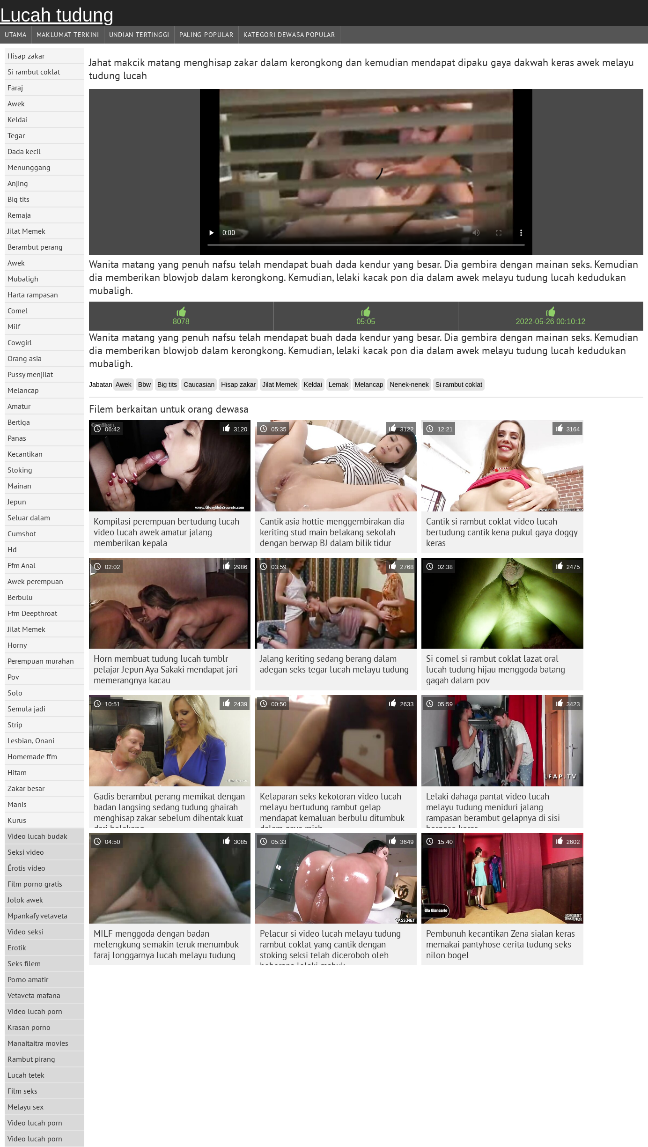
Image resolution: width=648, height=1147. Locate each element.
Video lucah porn (34, 1011)
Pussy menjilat (30, 374)
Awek (16, 103)
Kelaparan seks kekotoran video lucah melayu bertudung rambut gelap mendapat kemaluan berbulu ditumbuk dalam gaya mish (332, 809)
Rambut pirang (31, 1059)
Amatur (18, 406)
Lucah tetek (25, 1075)
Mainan (19, 485)
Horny (17, 645)
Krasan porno (29, 1027)
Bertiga (18, 422)
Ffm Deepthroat (32, 613)
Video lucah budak (37, 836)
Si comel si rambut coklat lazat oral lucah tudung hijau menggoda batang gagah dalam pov (495, 669)
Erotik (16, 947)
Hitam (17, 772)
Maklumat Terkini (68, 34)
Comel (17, 310)
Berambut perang (35, 247)
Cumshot (21, 533)
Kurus (16, 820)
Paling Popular (206, 34)
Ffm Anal (21, 565)
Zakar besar (25, 788)
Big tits (18, 199)
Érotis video (26, 868)
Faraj (15, 87)
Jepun (16, 501)
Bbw (144, 384)
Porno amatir (27, 979)
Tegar (16, 135)
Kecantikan (25, 454)
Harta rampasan (32, 294)
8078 (181, 322)
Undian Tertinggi (139, 34)
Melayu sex (25, 1106)
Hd (12, 549)
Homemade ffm (32, 756)
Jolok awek (25, 899)
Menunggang (29, 167)
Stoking (19, 469)
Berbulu (20, 597)
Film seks (22, 1090)
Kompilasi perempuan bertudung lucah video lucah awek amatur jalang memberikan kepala (166, 532)
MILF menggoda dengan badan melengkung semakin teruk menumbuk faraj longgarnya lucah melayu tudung (166, 944)
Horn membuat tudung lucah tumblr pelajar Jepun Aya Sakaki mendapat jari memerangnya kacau (166, 669)
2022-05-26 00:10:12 (551, 322)
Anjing (17, 183)
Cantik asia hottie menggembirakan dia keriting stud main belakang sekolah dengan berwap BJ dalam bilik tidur (332, 532)
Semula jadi (26, 708)
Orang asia (24, 358)
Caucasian (199, 384)
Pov (13, 676)
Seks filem (24, 963)
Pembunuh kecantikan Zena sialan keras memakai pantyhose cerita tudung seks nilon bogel (500, 944)
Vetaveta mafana (33, 995)
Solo (14, 692)
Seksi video (25, 852)
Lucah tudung (56, 15)
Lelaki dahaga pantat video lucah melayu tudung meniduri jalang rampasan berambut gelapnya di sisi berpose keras (493, 809)
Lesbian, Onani (30, 740)
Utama (16, 34)
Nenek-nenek (409, 384)
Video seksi (25, 931)
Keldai (17, 119)
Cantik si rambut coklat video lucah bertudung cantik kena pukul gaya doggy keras (502, 532)
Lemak (338, 384)
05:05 (365, 322)
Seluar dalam (28, 517)
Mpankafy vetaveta (37, 915)
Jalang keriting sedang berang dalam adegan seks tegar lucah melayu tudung (334, 664)
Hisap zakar (25, 55)
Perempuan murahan (40, 661)
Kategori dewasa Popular (289, 34)
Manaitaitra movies (37, 1043)
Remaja (19, 215)
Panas (16, 438)
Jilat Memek (26, 231)
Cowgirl (19, 342)
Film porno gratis (34, 883)
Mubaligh (22, 278)
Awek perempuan (35, 581)
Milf (13, 326)
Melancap (23, 390)
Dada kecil (24, 151)
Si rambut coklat (33, 71)
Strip (14, 724)
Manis (17, 804)
